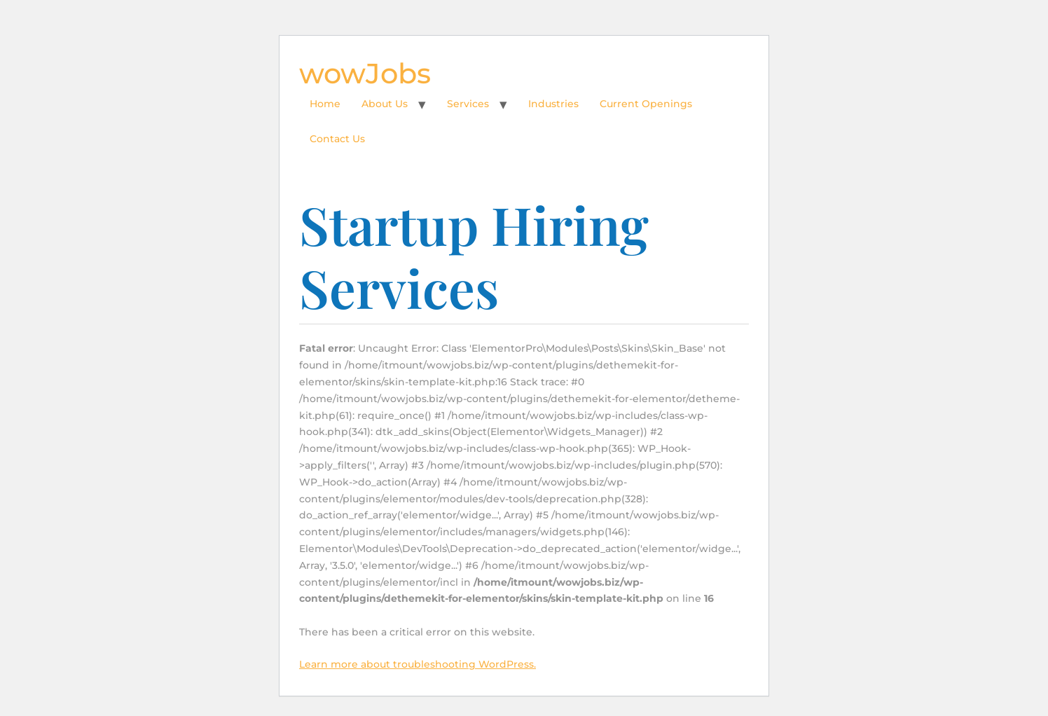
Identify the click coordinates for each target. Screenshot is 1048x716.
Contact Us (337, 138)
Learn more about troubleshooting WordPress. (417, 664)
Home (325, 103)
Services (468, 103)
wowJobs (365, 73)
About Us (384, 103)
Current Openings (646, 103)
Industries (553, 103)
